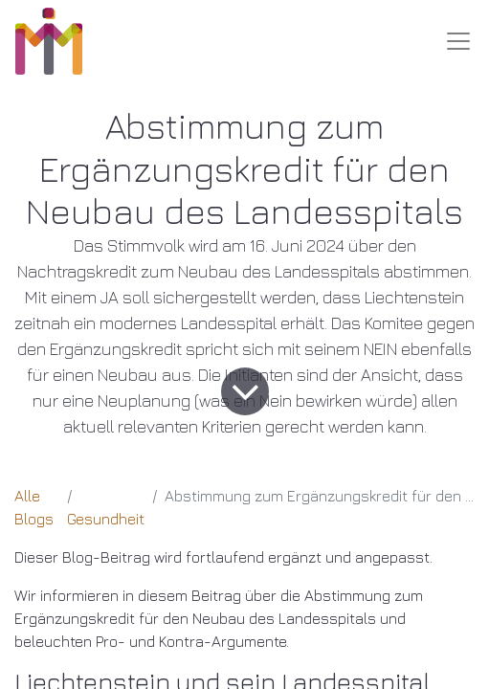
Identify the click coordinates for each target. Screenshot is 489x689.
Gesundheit (105, 518)
